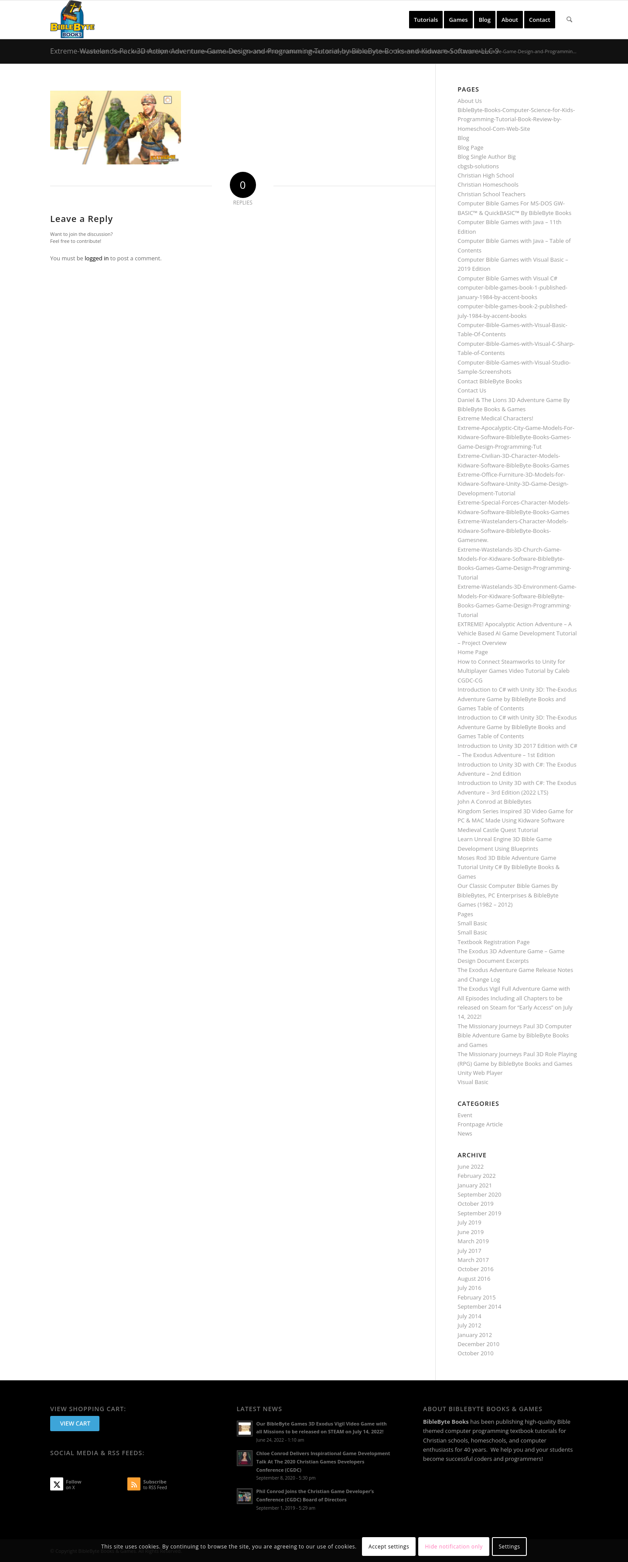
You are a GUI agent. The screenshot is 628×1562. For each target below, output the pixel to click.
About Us (469, 101)
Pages (465, 914)
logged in (97, 258)
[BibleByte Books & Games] (72, 19)
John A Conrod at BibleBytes (494, 801)
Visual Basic (472, 1082)
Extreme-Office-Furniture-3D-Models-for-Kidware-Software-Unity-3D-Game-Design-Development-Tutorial (512, 484)
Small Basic (472, 923)
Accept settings (389, 1546)
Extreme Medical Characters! (495, 418)
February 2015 (476, 1297)
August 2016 (473, 1278)
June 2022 (470, 1166)
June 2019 (470, 1232)
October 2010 (475, 1353)
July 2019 (469, 1222)
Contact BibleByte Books (489, 381)
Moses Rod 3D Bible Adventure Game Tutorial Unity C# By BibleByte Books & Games (508, 867)
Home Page (472, 652)
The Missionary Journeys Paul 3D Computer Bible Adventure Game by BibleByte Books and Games (514, 1035)
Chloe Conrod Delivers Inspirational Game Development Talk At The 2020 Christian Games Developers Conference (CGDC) (323, 1461)
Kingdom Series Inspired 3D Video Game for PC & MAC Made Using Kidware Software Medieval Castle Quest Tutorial (515, 820)
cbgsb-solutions (478, 166)
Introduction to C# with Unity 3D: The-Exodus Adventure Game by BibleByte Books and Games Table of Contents (517, 699)
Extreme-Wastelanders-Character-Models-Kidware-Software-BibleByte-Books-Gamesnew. (512, 530)
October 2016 (475, 1269)
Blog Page (470, 147)
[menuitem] (425, 19)
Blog (463, 138)
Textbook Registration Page (493, 942)
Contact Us (471, 390)
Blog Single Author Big (486, 156)
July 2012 (469, 1325)
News (464, 1133)
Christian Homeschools (488, 184)
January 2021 (474, 1185)
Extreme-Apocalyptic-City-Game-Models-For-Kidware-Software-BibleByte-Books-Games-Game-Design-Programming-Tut (515, 437)
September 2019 (479, 1213)
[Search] (569, 19)
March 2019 (473, 1241)
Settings (509, 1546)
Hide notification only (454, 1546)
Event (464, 1115)
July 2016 (469, 1288)
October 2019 (475, 1203)
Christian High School (485, 175)
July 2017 (469, 1251)
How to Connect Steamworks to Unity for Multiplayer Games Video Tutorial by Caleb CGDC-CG (513, 671)
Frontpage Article (480, 1124)
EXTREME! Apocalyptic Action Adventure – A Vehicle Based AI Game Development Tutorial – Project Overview (517, 633)
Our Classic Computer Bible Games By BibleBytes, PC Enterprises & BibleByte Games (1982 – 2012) (507, 895)
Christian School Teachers (491, 194)
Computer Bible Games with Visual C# (507, 278)
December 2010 (478, 1344)
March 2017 (473, 1260)
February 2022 (476, 1176)
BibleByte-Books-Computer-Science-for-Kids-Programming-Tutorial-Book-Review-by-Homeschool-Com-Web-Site (516, 119)
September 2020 (479, 1194)
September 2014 (479, 1306)
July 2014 (469, 1316)
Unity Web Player (479, 1073)
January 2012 (474, 1335)
